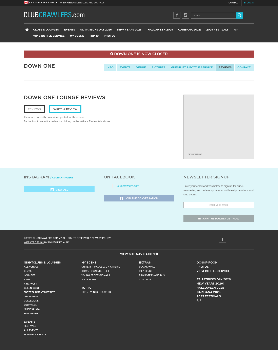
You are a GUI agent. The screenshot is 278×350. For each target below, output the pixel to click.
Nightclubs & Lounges (42, 262)
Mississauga (32, 309)
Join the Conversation (139, 198)
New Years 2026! (129, 29)
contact (244, 67)
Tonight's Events (35, 334)
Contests (145, 279)
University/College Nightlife (100, 267)
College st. (31, 300)
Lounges (29, 275)
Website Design (34, 242)
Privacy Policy (101, 238)
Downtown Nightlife (95, 271)
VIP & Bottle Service (49, 36)
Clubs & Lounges (46, 29)
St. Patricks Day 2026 (96, 29)
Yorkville (30, 305)
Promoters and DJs (152, 275)
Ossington (31, 296)
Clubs (28, 271)
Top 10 (94, 36)
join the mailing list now (218, 218)
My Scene (77, 36)
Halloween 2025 (160, 29)
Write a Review (65, 109)
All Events (31, 330)
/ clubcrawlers (61, 177)
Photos (109, 36)
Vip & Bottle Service (213, 271)
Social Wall (147, 267)
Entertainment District (39, 292)
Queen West (31, 288)
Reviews (225, 67)
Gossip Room (207, 262)
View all (59, 190)
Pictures (158, 67)
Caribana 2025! (189, 29)
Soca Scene (88, 279)
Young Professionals (95, 275)
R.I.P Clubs (145, 271)
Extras (145, 262)
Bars (27, 279)
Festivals (30, 326)
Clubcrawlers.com (128, 186)
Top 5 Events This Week (96, 292)
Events (69, 29)
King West (30, 284)
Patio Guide (31, 313)
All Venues (31, 267)
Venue (141, 67)
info (110, 67)
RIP (236, 29)
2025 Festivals (217, 29)
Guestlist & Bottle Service (192, 67)
